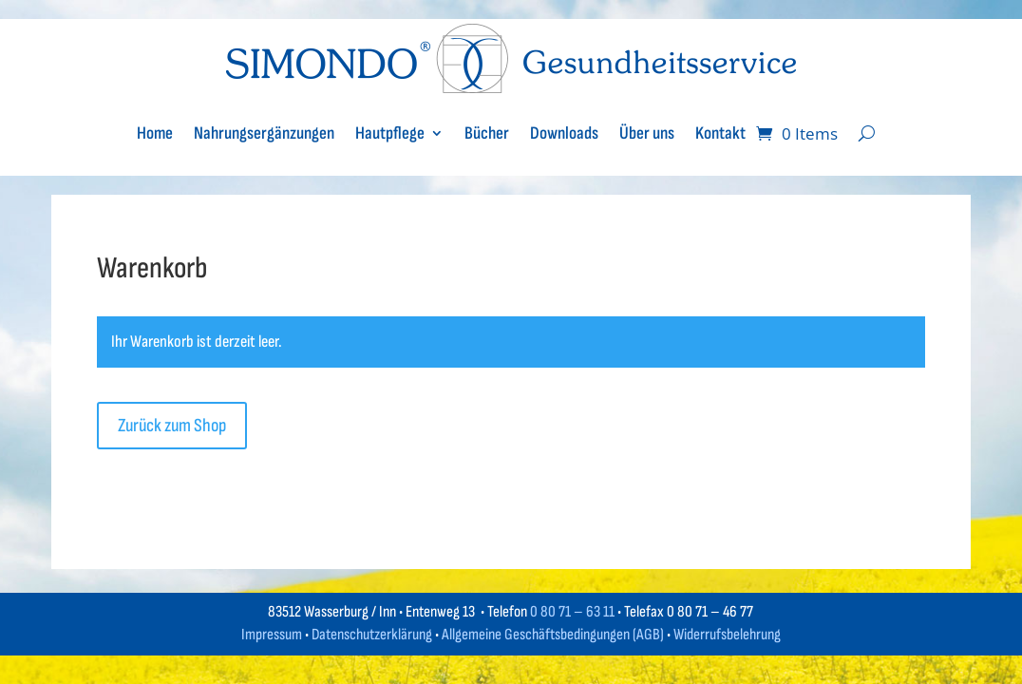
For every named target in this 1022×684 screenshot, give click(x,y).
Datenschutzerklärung (372, 634)
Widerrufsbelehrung (727, 634)
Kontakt (720, 133)
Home (155, 133)
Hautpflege (390, 133)
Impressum (271, 634)
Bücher (486, 133)
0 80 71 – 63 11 (572, 611)
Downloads (564, 133)
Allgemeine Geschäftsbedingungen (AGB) (553, 634)
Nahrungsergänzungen (264, 133)
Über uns (646, 133)
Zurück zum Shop (172, 425)
